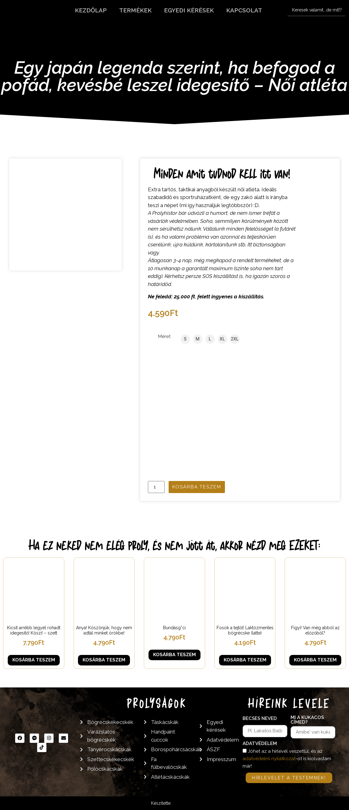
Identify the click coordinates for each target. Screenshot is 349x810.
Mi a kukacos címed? (307, 720)
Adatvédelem (260, 743)
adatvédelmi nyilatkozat (269, 758)
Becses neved (260, 718)
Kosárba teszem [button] (33, 660)
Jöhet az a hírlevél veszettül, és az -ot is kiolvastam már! (287, 758)
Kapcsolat (244, 10)
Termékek (135, 10)
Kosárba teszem (196, 487)
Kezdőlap (91, 10)
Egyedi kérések (189, 10)
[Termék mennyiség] (156, 487)
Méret (164, 336)
